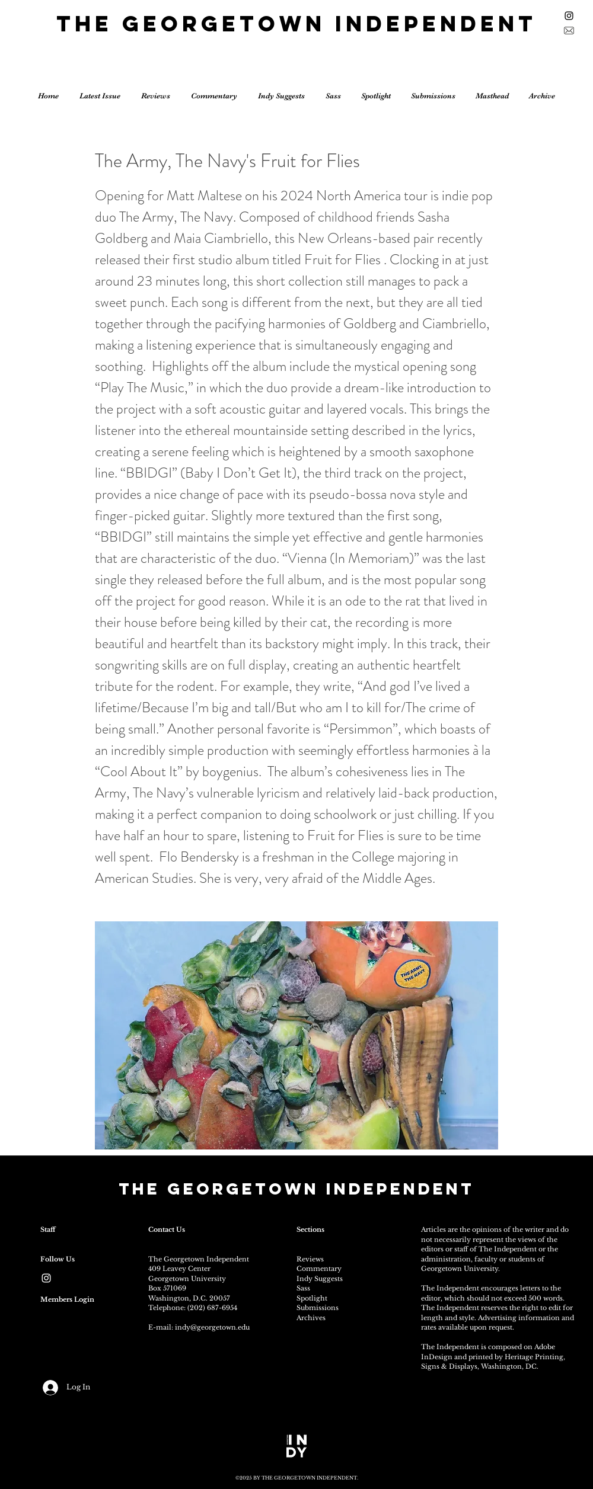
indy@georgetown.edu (212, 1327)
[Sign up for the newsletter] (569, 30)
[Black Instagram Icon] (569, 15)
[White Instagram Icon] (46, 1278)
